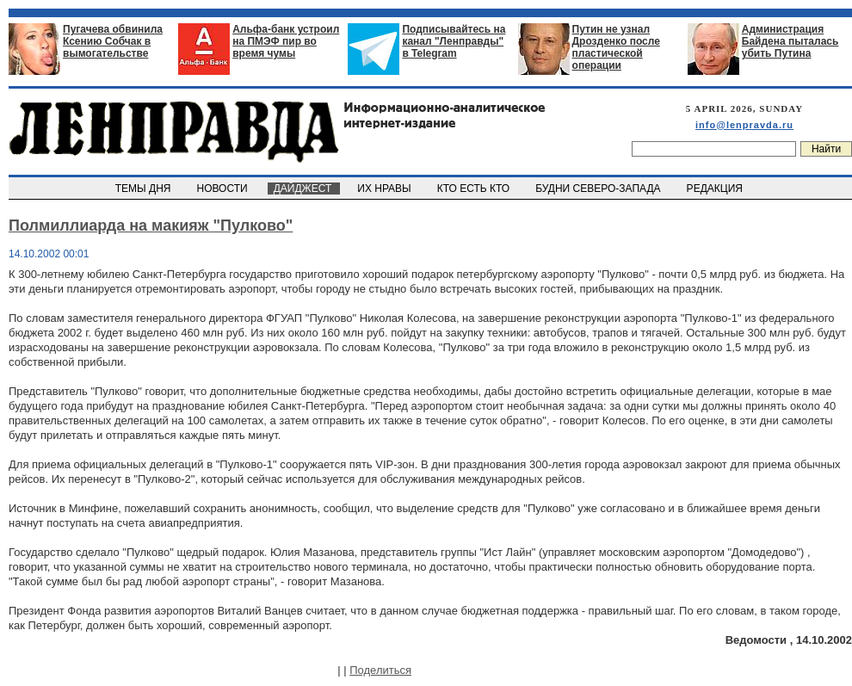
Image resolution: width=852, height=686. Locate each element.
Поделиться (380, 670)
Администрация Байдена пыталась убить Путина (790, 41)
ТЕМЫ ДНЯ (144, 188)
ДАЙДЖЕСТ (304, 188)
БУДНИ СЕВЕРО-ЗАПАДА (599, 188)
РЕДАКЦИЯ (716, 188)
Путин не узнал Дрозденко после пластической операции (616, 47)
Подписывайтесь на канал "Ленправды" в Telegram (453, 41)
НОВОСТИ (223, 188)
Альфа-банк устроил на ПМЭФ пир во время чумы (285, 41)
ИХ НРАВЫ (386, 188)
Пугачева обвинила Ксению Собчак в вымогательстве (113, 41)
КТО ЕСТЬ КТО (474, 188)
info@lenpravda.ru (744, 125)
